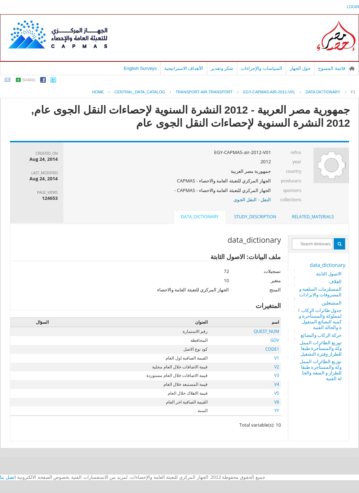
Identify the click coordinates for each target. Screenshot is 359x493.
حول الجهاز (300, 68)
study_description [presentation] (255, 217)
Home (98, 92)
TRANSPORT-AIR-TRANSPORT (204, 92)
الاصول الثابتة (329, 273)
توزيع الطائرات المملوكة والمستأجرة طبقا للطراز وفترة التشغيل (321, 348)
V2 (276, 367)
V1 (276, 358)
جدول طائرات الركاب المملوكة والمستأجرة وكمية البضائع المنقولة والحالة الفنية (320, 318)
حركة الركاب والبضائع (321, 335)
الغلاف (335, 281)
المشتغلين (332, 303)
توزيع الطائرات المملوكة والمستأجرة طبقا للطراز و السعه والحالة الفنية (321, 369)
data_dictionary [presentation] (199, 217)
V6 (276, 402)
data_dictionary (327, 265)
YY (276, 410)
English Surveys (140, 68)
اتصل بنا (8, 477)
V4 (276, 384)
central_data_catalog (139, 92)
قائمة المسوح (331, 68)
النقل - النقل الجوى (252, 199)
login (353, 7)
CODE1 (272, 349)
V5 (276, 393)
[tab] (312, 217)
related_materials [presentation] (313, 217)
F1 (353, 92)
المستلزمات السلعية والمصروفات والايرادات (320, 291)
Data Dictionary (323, 92)
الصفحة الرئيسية (352, 68)
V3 (276, 375)
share (29, 80)
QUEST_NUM (266, 331)
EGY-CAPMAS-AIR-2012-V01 (269, 92)
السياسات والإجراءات (261, 68)
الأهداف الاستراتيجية (183, 68)
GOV (274, 340)
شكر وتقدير (222, 68)
